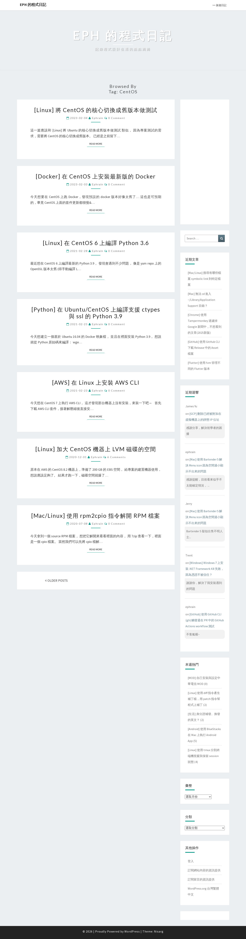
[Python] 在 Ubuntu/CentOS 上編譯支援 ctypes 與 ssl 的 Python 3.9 (95, 312)
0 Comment (116, 118)
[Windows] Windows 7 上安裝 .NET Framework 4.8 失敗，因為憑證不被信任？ (204, 568)
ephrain (97, 118)
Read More (96, 143)
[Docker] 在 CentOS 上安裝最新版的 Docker (96, 176)
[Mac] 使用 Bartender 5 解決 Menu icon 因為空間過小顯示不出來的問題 (204, 465)
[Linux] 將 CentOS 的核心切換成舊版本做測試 (95, 110)
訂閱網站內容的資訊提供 (204, 870)
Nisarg (159, 931)
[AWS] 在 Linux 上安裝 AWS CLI (95, 382)
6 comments (116, 457)
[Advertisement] (205, 161)
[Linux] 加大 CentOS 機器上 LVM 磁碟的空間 (95, 449)
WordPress (132, 931)
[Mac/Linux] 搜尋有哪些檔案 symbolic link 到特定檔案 (204, 278)
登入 (191, 861)
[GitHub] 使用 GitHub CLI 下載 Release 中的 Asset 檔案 (204, 347)
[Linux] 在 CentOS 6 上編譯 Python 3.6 (96, 242)
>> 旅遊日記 (219, 5)
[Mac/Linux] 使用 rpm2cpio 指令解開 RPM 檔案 (95, 515)
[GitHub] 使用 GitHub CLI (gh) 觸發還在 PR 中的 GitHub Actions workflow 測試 (204, 620)
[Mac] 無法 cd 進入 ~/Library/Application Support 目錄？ (201, 299)
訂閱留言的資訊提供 (201, 879)
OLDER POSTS (56, 580)
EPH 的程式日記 (33, 4)
